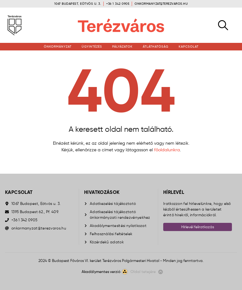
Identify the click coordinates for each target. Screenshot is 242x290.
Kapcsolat (189, 46)
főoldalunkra (167, 150)
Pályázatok (122, 46)
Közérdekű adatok (107, 242)
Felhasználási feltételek (111, 233)
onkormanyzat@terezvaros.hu (161, 4)
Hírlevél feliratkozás (197, 226)
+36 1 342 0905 (117, 4)
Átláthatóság (156, 46)
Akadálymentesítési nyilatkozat (118, 225)
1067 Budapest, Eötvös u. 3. (77, 4)
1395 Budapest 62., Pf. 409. (35, 211)
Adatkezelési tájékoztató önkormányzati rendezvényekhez (120, 214)
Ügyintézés (92, 46)
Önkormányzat (58, 46)
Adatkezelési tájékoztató (113, 203)
